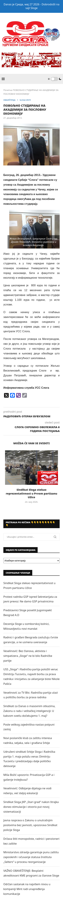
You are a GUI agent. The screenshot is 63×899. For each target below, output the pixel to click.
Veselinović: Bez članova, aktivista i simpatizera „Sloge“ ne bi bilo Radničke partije (27, 655)
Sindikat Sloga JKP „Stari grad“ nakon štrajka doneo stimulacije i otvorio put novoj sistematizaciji (31, 806)
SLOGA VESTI (25, 100)
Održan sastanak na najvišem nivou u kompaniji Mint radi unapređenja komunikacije (26, 889)
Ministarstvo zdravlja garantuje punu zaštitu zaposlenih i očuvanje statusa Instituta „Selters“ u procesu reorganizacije (31, 857)
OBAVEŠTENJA (9, 100)
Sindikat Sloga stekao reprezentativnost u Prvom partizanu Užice (31, 493)
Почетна (7, 90)
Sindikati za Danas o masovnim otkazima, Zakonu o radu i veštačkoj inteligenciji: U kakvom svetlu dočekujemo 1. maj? (29, 711)
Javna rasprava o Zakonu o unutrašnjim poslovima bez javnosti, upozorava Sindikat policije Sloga (30, 825)
